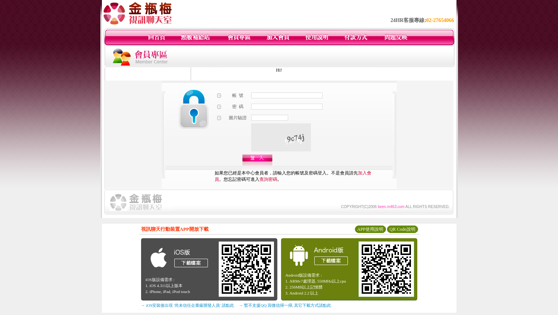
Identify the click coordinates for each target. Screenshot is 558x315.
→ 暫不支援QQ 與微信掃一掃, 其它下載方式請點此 (285, 305)
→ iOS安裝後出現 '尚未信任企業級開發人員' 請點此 (187, 305)
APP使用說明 (370, 229)
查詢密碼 (268, 179)
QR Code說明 (402, 229)
